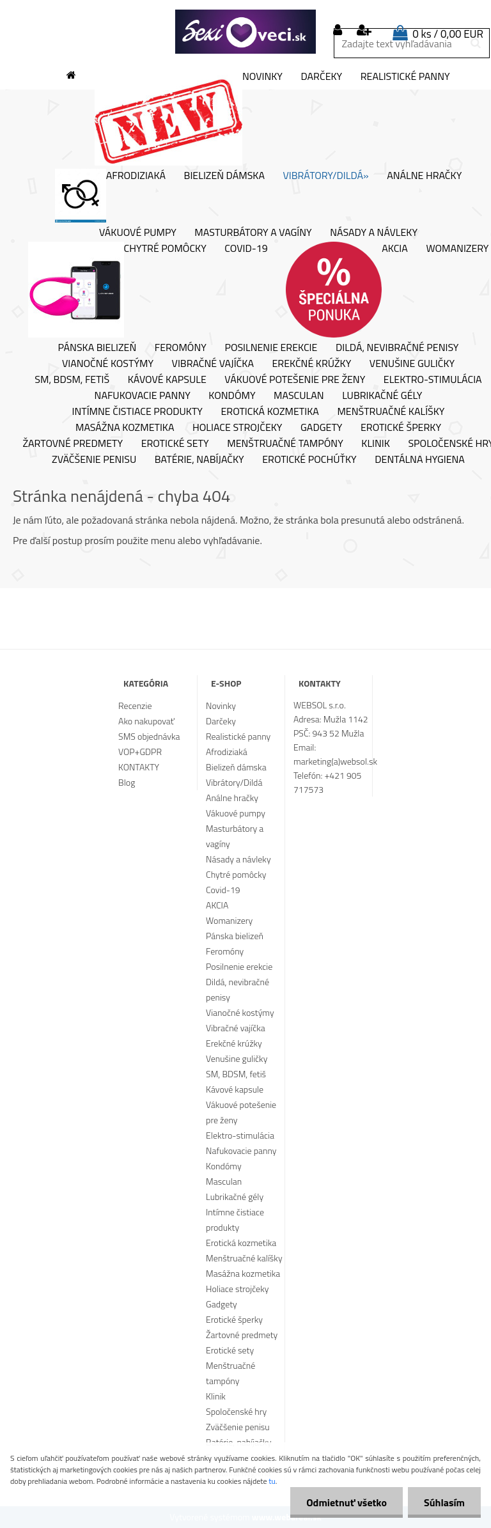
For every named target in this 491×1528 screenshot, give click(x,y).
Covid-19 (245, 249)
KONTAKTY (138, 767)
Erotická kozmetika (270, 412)
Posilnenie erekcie (270, 348)
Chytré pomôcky (117, 290)
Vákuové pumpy (137, 233)
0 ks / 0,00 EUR (447, 34)
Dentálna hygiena (420, 460)
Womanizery (229, 920)
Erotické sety (175, 444)
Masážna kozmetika (125, 428)
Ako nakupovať (146, 721)
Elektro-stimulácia (433, 380)
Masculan (299, 396)
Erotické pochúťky (309, 460)
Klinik (375, 444)
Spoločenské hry (236, 1411)
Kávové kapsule (167, 380)
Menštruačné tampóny (285, 444)
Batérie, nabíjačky (199, 460)
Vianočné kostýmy (107, 364)
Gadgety (321, 428)
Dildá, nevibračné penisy (397, 348)
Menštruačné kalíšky (390, 412)
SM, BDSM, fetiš (72, 380)
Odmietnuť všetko (346, 1502)
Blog (126, 782)
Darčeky (321, 77)
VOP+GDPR (140, 751)
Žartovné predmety (73, 444)
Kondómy (231, 396)
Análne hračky (424, 176)
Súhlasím (444, 1502)
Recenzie (135, 705)
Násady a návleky (373, 233)
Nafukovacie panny (143, 396)
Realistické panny (405, 77)
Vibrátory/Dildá (234, 782)
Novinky (189, 118)
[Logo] (245, 32)
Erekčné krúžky (311, 364)
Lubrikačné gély (382, 396)
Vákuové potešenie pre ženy (294, 380)
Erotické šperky (401, 428)
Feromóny (181, 348)
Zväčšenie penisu (94, 460)
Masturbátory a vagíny (252, 233)
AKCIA (347, 290)
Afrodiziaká (110, 195)
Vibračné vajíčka (213, 364)
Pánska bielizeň (97, 348)
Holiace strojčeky (237, 428)
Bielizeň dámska (224, 176)
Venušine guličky (412, 364)
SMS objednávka (149, 736)
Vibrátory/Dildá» (326, 176)
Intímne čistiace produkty (137, 412)
